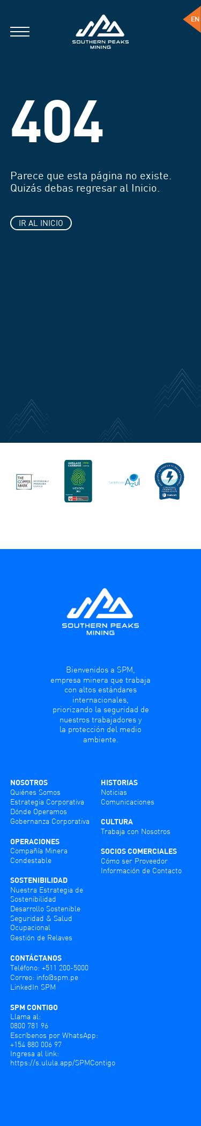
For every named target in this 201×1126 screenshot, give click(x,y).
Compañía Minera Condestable (39, 855)
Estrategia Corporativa (47, 801)
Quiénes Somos (35, 791)
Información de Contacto (141, 870)
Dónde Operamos (38, 811)
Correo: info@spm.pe (44, 977)
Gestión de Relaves (41, 937)
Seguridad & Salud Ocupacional (41, 922)
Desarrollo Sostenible (45, 908)
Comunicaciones (127, 801)
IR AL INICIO (41, 223)
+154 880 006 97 (36, 1044)
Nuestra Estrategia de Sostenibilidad (46, 894)
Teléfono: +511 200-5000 (49, 967)
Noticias (114, 791)
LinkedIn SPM (33, 986)
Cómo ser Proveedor (134, 860)
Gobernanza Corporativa (50, 820)
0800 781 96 (29, 1025)
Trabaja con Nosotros (135, 831)
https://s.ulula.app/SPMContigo (62, 1062)
